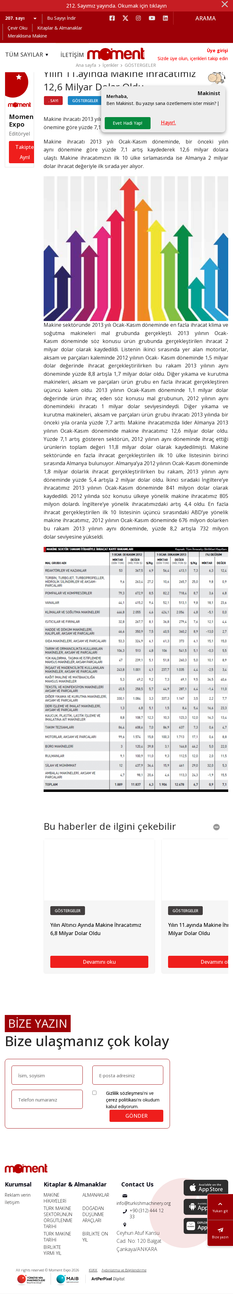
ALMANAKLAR (95, 1195)
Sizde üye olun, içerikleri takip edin (193, 58)
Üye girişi (217, 50)
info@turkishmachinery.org (144, 1203)
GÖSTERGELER (140, 65)
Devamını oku (99, 961)
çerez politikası (121, 1100)
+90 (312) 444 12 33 (147, 1213)
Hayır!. (168, 122)
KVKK (93, 1270)
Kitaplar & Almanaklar (59, 28)
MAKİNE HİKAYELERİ (55, 1198)
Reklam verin (18, 1195)
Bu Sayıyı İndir (61, 18)
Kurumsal (18, 1184)
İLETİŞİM (72, 55)
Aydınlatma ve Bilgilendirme (124, 1270)
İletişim (12, 1202)
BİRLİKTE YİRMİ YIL (52, 1250)
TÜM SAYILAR (27, 55)
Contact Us (137, 1184)
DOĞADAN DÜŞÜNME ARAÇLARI (93, 1214)
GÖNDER (136, 1115)
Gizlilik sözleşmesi (124, 1093)
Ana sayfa (86, 65)
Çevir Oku (17, 28)
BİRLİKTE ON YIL (95, 1237)
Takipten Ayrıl (26, 152)
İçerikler (110, 65)
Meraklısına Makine (27, 36)
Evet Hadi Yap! (127, 123)
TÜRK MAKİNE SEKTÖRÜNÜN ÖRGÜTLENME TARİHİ (58, 1217)
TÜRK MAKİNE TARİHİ (57, 1237)
